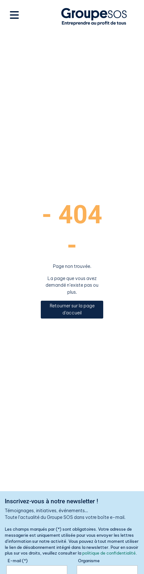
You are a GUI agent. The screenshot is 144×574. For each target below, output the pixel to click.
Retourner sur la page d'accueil (72, 309)
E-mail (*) (18, 560)
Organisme (89, 560)
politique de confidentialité (109, 553)
